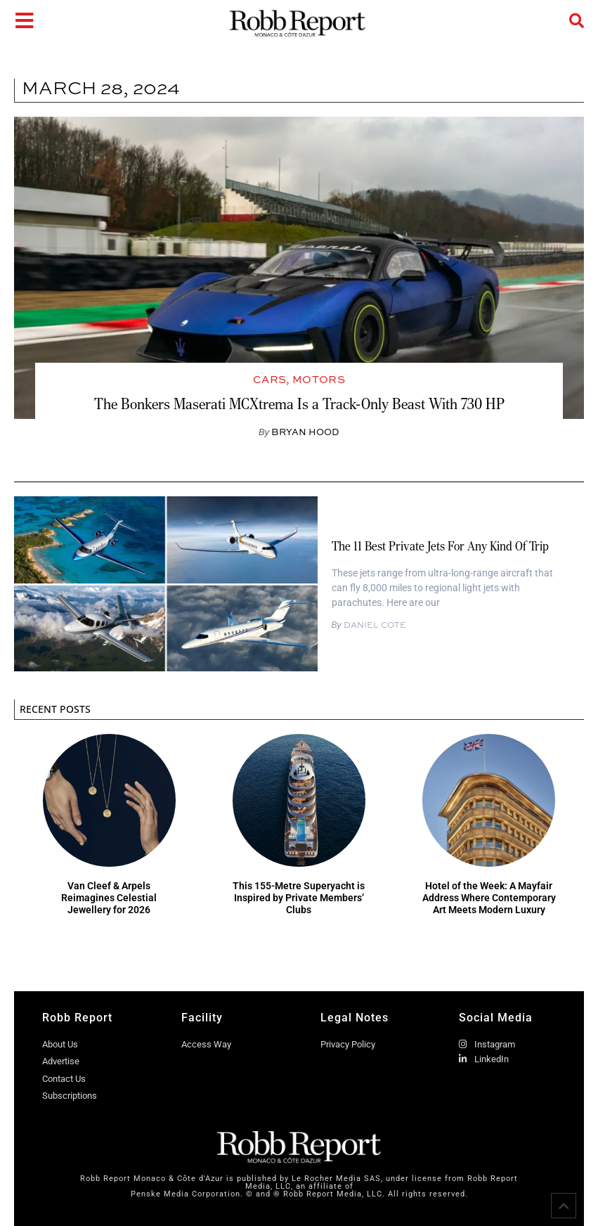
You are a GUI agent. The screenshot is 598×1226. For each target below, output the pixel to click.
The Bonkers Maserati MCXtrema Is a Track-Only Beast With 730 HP (299, 403)
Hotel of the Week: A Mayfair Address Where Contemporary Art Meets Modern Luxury (489, 897)
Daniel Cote (374, 625)
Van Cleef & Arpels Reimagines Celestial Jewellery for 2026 (109, 897)
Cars (269, 379)
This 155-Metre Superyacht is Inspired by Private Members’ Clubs (299, 897)
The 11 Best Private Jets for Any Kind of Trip (440, 546)
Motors (318, 379)
